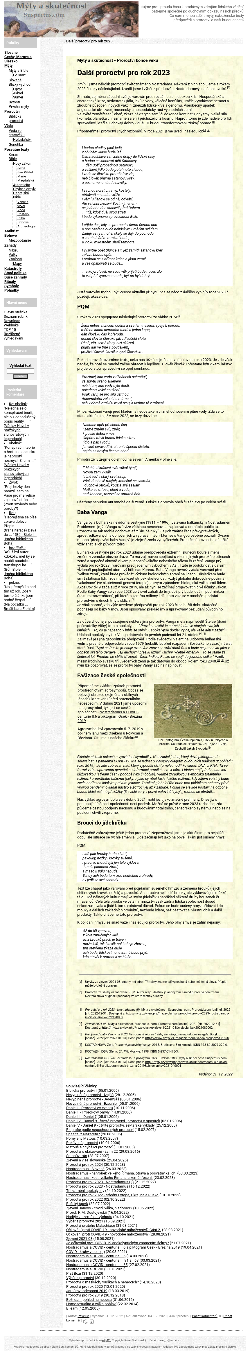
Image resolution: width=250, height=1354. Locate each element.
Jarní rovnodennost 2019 (86, 1291)
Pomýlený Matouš (81, 1138)
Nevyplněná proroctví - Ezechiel (92, 1103)
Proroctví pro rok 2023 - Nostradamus (97, 1186)
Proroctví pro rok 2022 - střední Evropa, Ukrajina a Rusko (112, 1195)
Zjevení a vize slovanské (86, 1160)
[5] (204, 633)
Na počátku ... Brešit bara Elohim (19, 606)
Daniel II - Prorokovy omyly (87, 1112)
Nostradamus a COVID (84, 1269)
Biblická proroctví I (81, 1090)
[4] (200, 633)
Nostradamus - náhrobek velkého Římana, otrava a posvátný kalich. (121, 1173)
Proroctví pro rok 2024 (84, 1164)
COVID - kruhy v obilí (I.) (85, 1251)
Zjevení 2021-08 (79, 1238)
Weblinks (11, 325)
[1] (228, 87)
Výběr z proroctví (80, 1278)
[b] (179, 316)
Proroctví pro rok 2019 (84, 1295)
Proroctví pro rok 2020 (84, 1286)
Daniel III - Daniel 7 (81, 1116)
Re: (12, 513)
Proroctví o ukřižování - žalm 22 (92, 1151)
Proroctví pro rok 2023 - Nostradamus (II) (100, 1182)
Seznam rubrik (16, 316)
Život (13, 482)
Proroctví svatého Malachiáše (90, 1225)
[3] (133, 599)
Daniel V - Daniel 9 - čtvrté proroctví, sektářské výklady (110, 1125)
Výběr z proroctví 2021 (84, 1221)
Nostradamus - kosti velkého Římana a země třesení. (109, 1177)
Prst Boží (73, 1273)
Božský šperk (77, 1204)
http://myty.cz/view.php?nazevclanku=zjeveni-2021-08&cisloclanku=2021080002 (157, 1028)
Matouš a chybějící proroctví (89, 1147)
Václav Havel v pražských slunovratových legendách (16, 432)
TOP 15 (10, 329)
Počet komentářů (204, 1316)
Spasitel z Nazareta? (83, 1134)
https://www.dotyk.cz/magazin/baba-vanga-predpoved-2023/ (187, 1038)
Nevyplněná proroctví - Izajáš (90, 1095)
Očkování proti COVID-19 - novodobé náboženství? (107, 1234)
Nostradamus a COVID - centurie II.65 (96, 1265)
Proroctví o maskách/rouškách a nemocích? (102, 1282)
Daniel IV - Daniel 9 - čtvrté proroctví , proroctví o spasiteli (113, 1121)
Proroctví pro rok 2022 (84, 1199)
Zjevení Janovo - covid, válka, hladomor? (99, 1208)
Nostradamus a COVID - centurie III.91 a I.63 (102, 1260)
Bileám (72, 1308)
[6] (136, 736)
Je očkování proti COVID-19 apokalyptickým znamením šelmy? (117, 1243)
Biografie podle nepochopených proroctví (100, 1129)
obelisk (15, 443)
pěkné (14, 582)
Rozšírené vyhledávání (13, 336)
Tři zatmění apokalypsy (85, 1190)
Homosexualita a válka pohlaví (91, 1304)
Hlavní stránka (15, 312)
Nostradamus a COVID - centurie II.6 (95, 1256)
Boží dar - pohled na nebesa (89, 1299)
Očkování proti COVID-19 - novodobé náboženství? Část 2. (113, 1230)
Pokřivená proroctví (82, 1143)
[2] (204, 130)
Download (12, 321)
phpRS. (106, 1340)
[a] (208, 130)
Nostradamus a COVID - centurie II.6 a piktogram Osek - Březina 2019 (110, 716)
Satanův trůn (76, 1156)
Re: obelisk (18, 404)
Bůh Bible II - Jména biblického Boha (20, 538)
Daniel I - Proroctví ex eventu (89, 1108)
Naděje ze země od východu (89, 1217)
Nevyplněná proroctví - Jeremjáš (92, 1099)
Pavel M (83, 1316)
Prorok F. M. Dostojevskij (86, 1212)
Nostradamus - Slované (85, 1169)
